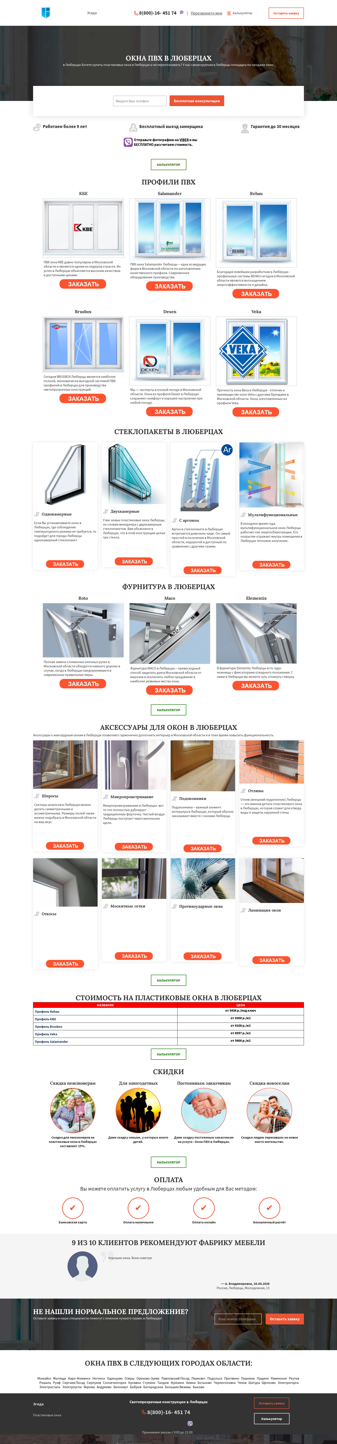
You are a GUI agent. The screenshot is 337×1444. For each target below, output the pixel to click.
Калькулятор (239, 13)
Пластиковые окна (47, 1415)
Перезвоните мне (206, 13)
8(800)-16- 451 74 (157, 13)
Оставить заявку (286, 13)
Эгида (38, 1403)
